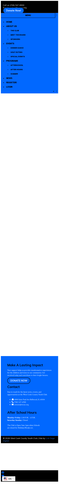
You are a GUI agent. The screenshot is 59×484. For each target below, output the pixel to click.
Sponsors (15, 39)
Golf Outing (16, 52)
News (9, 78)
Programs (13, 61)
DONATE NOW (18, 380)
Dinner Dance (17, 48)
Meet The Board (18, 35)
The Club (15, 31)
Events (11, 43)
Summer (14, 74)
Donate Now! (13, 10)
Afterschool (17, 65)
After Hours (17, 70)
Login (9, 87)
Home (9, 22)
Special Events (18, 57)
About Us (12, 26)
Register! (11, 82)
